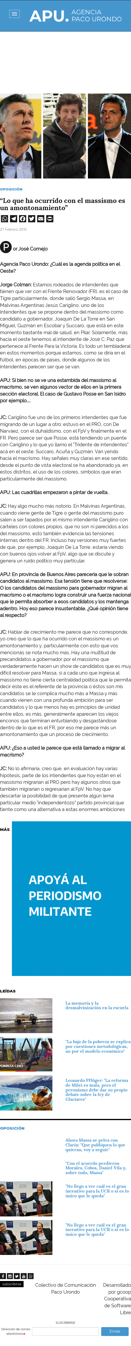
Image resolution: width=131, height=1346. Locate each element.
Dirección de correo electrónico (15, 1331)
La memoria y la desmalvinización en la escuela (97, 1005)
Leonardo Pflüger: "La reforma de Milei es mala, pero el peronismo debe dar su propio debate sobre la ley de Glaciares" (97, 1090)
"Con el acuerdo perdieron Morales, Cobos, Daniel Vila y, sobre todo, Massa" (96, 1168)
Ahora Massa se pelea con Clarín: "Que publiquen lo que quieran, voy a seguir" (95, 1144)
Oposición (11, 189)
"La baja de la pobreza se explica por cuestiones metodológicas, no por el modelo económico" (98, 1046)
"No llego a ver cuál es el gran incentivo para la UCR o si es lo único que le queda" (97, 1191)
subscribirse (11, 1284)
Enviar (115, 1331)
